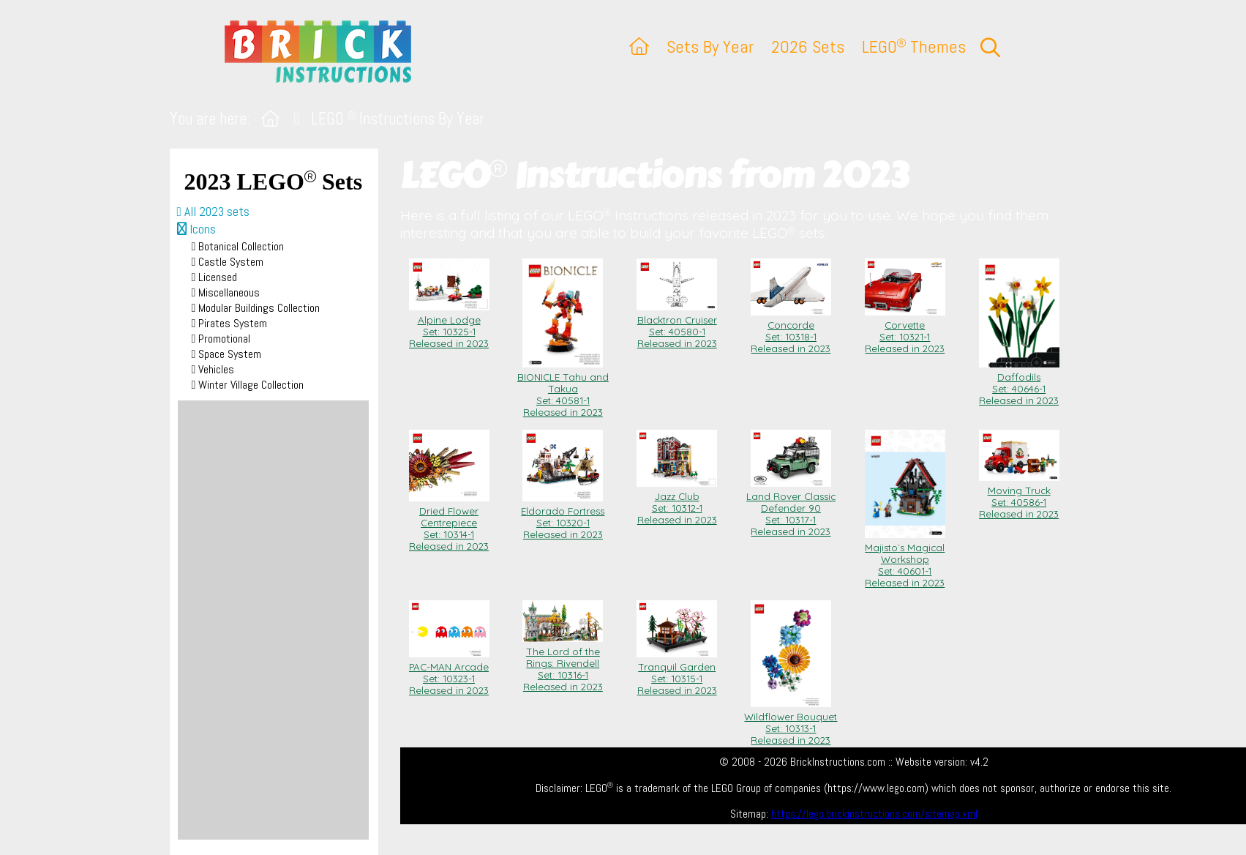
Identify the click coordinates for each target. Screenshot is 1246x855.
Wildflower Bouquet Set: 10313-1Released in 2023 (790, 722)
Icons (196, 229)
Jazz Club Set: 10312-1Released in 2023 (677, 502)
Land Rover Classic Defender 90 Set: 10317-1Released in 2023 (791, 508)
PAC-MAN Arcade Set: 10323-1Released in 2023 (449, 672)
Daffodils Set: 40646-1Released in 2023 (1019, 382)
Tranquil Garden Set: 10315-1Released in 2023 (677, 672)
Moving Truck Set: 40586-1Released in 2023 (1019, 496)
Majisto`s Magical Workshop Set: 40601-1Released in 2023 (905, 559)
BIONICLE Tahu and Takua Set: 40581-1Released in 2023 (563, 388)
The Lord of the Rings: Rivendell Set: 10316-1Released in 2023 (562, 663)
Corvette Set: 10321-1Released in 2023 (905, 330)
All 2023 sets (213, 212)
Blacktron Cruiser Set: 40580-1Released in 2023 (677, 325)
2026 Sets (807, 46)
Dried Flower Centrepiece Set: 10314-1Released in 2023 (449, 522)
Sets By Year (710, 46)
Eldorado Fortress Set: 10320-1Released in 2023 (562, 516)
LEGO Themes (914, 46)
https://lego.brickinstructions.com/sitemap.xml (874, 814)
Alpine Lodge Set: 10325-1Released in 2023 (449, 325)
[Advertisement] (273, 620)
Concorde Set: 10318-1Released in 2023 (791, 330)
